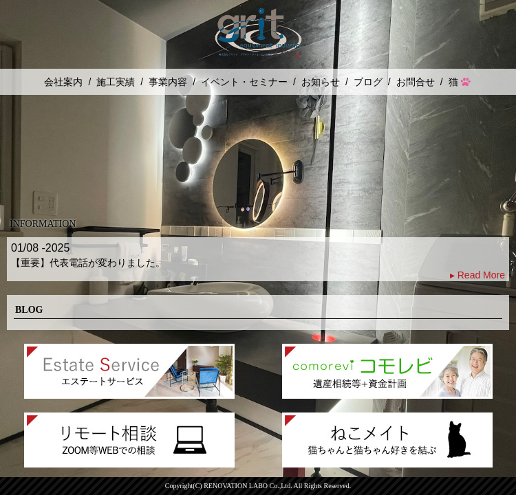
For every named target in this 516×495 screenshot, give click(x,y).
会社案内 (63, 81)
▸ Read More (477, 275)
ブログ (368, 81)
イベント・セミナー (244, 81)
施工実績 (115, 81)
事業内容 (168, 81)
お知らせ (320, 81)
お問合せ (415, 81)
